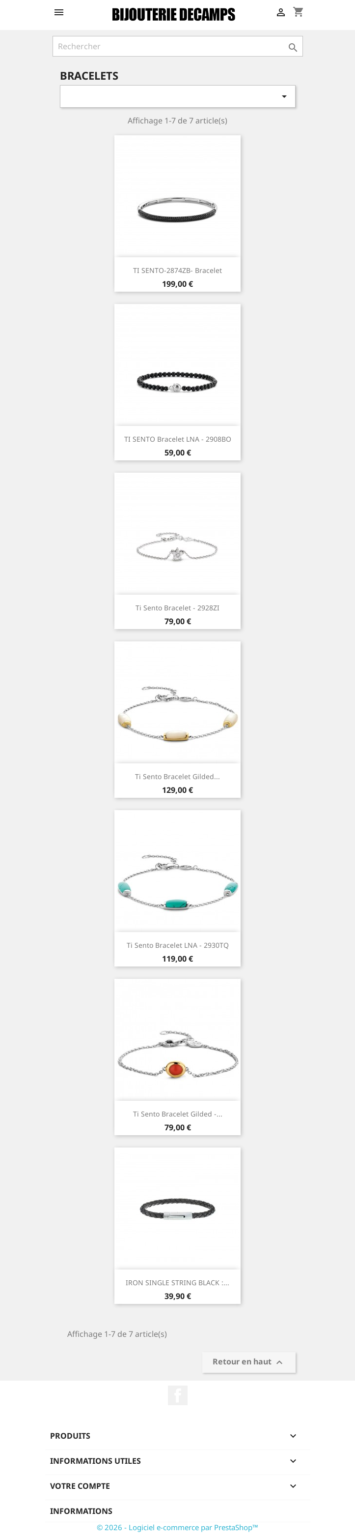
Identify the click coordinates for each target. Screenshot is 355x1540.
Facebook (178, 1395)
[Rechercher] (178, 46)
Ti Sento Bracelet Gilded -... (177, 1113)
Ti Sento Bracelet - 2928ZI (177, 607)
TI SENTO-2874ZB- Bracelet (177, 270)
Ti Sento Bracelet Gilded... (177, 776)
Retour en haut (249, 1363)
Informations (81, 1511)
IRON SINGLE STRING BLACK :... (177, 1282)
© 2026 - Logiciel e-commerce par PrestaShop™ (177, 1527)
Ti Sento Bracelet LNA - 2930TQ (178, 945)
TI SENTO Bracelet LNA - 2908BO (177, 439)
